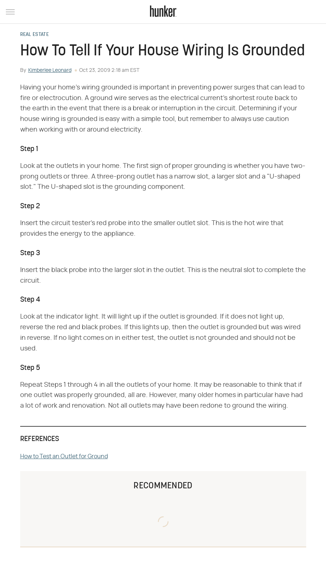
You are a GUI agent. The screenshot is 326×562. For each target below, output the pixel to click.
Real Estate (34, 34)
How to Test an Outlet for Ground (64, 456)
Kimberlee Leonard (50, 70)
